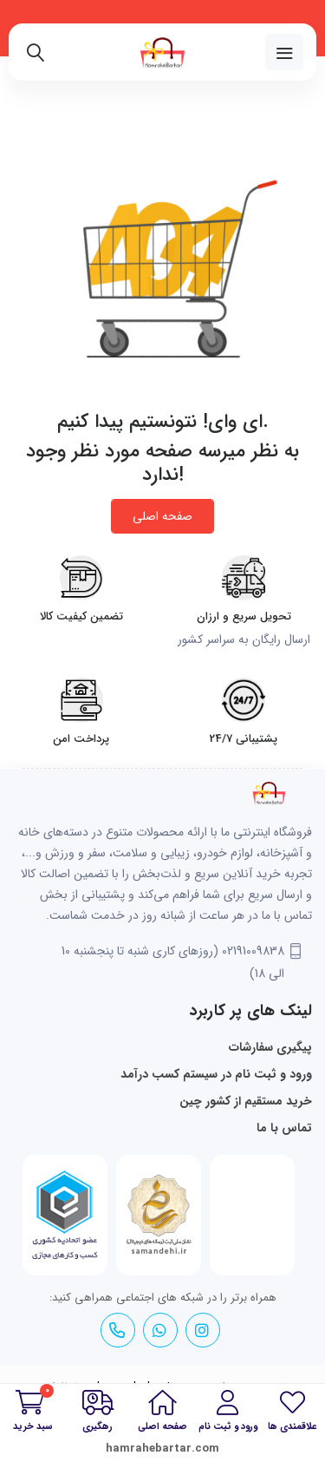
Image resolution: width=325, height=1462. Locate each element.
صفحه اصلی (162, 516)
